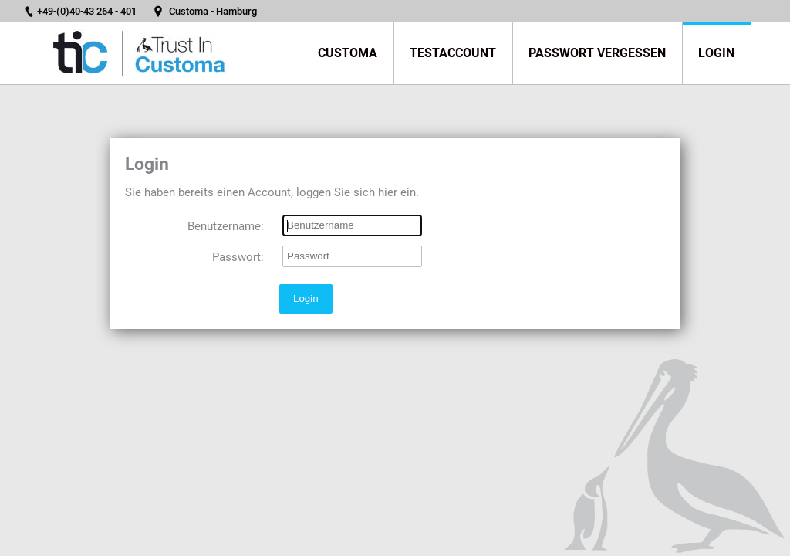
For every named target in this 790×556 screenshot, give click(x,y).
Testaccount (453, 53)
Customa (347, 53)
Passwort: (238, 257)
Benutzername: (225, 226)
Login (716, 53)
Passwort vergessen (597, 53)
